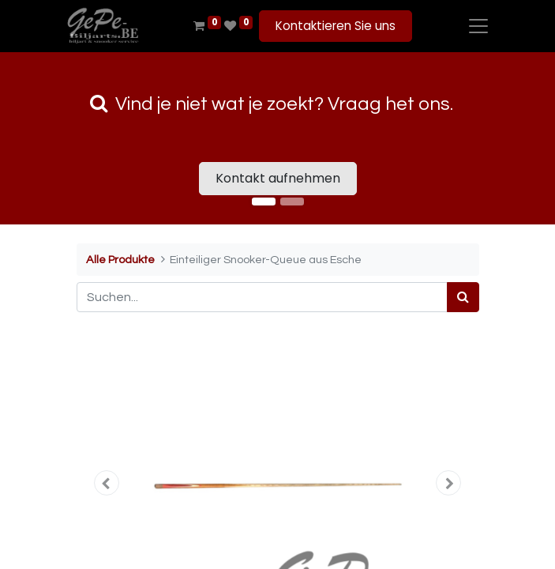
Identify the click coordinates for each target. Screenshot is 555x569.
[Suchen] (463, 297)
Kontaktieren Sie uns (336, 25)
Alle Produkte (120, 260)
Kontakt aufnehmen (278, 178)
